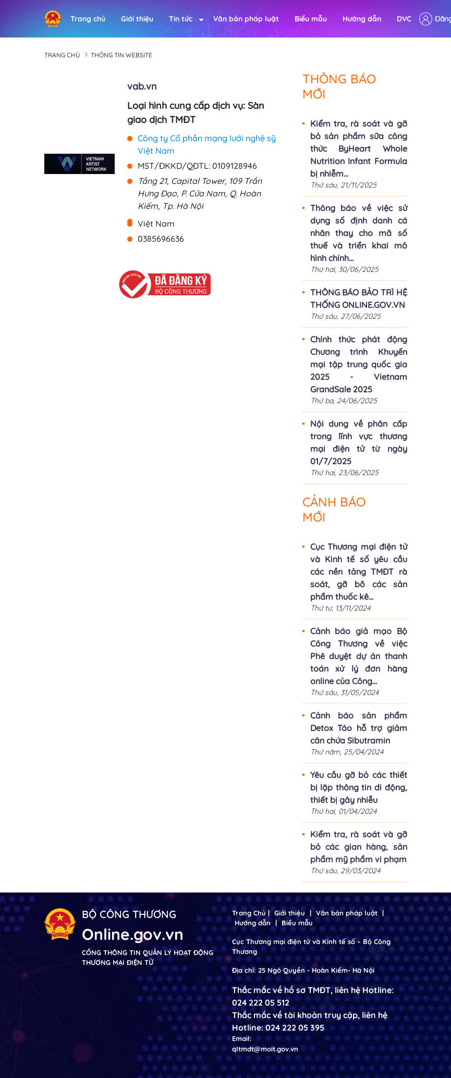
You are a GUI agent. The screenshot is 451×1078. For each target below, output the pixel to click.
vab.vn (142, 86)
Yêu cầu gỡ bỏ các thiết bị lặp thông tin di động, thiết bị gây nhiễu (358, 787)
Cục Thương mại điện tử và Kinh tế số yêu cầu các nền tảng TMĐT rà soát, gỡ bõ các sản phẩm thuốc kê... (358, 571)
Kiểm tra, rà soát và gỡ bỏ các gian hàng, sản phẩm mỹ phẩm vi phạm (358, 846)
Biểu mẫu (311, 18)
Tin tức (183, 19)
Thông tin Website (121, 55)
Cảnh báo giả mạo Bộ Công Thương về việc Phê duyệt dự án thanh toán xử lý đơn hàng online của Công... (358, 656)
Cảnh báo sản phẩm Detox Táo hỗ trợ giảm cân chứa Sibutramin (358, 728)
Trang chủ (87, 18)
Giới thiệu (137, 18)
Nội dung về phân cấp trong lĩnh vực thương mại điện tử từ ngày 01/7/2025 (358, 442)
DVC (404, 18)
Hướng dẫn (362, 18)
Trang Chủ (249, 913)
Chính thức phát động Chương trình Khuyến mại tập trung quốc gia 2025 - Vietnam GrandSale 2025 (358, 364)
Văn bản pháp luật (246, 18)
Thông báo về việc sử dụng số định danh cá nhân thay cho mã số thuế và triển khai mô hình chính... (358, 233)
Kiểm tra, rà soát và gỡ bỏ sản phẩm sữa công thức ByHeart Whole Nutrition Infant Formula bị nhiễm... (358, 148)
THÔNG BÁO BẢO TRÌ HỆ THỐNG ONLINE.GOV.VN (358, 298)
